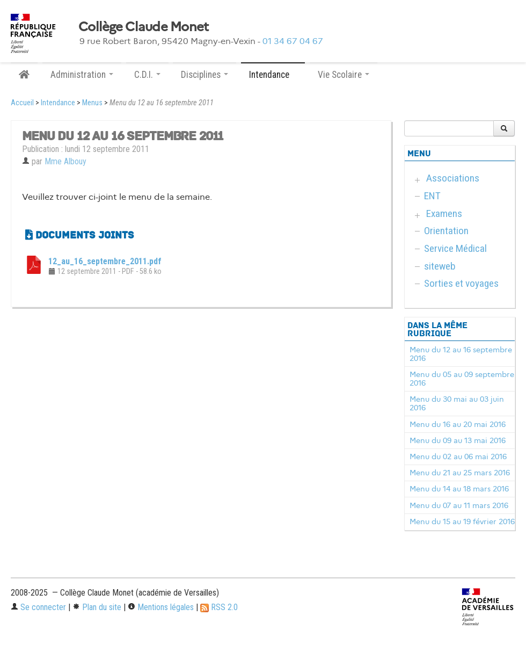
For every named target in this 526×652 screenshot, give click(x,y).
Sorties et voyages (461, 283)
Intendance (58, 102)
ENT (432, 196)
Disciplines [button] (204, 74)
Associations (452, 178)
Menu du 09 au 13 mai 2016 (458, 440)
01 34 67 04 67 (292, 41)
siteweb (440, 266)
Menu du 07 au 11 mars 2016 (459, 505)
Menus (92, 102)
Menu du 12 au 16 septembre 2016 (461, 354)
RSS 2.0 (219, 607)
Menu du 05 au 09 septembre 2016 (462, 379)
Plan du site (96, 607)
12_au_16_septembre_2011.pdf (105, 261)
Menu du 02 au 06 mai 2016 (458, 456)
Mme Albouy (65, 161)
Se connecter (38, 607)
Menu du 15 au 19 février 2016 (462, 521)
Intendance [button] (273, 74)
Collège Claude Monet (143, 27)
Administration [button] (81, 74)
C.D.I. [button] (147, 74)
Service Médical (455, 248)
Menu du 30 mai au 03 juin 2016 (457, 403)
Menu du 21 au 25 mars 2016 (460, 472)
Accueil (22, 102)
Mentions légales (161, 607)
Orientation (446, 230)
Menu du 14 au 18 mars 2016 (459, 489)
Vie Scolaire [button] (343, 74)
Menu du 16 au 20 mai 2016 (458, 424)
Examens (444, 213)
